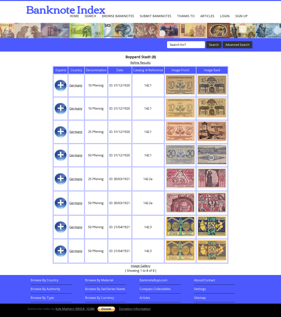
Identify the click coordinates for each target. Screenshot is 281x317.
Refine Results (140, 63)
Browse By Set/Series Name (105, 289)
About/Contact (204, 280)
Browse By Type (42, 298)
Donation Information (135, 309)
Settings (200, 289)
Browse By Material (99, 280)
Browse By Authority (45, 289)
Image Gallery (140, 266)
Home (74, 16)
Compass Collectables (155, 289)
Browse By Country (44, 280)
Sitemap (200, 298)
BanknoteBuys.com (153, 280)
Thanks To (186, 16)
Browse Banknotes (118, 16)
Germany (75, 85)
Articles (207, 16)
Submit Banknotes (155, 16)
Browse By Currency (99, 298)
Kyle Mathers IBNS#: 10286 (75, 309)
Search (90, 16)
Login (225, 16)
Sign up (241, 16)
